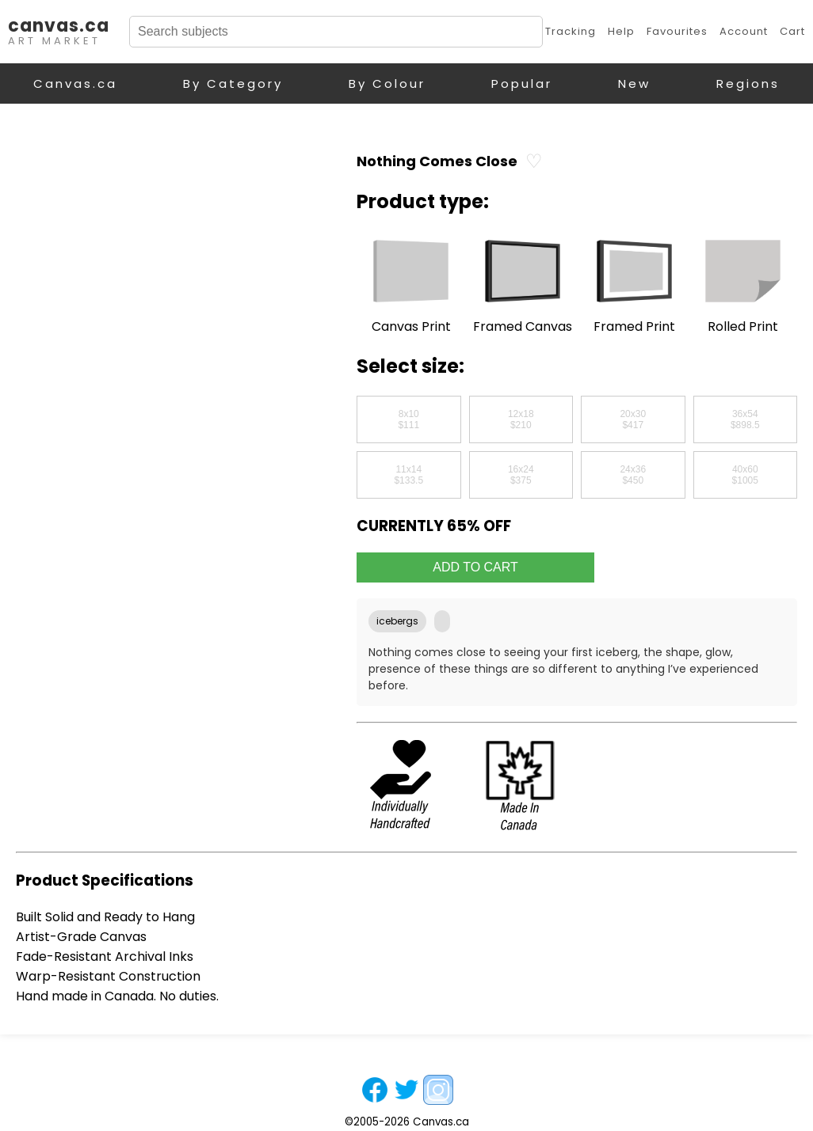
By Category (233, 83)
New (634, 83)
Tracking (570, 31)
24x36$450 (633, 475)
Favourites (677, 31)
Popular (521, 83)
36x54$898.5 (745, 419)
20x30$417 (633, 419)
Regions (748, 83)
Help (621, 31)
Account (743, 31)
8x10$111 (408, 419)
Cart (792, 31)
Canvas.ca (75, 83)
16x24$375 (521, 475)
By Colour (387, 83)
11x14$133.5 (408, 475)
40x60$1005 (745, 475)
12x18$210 (521, 419)
